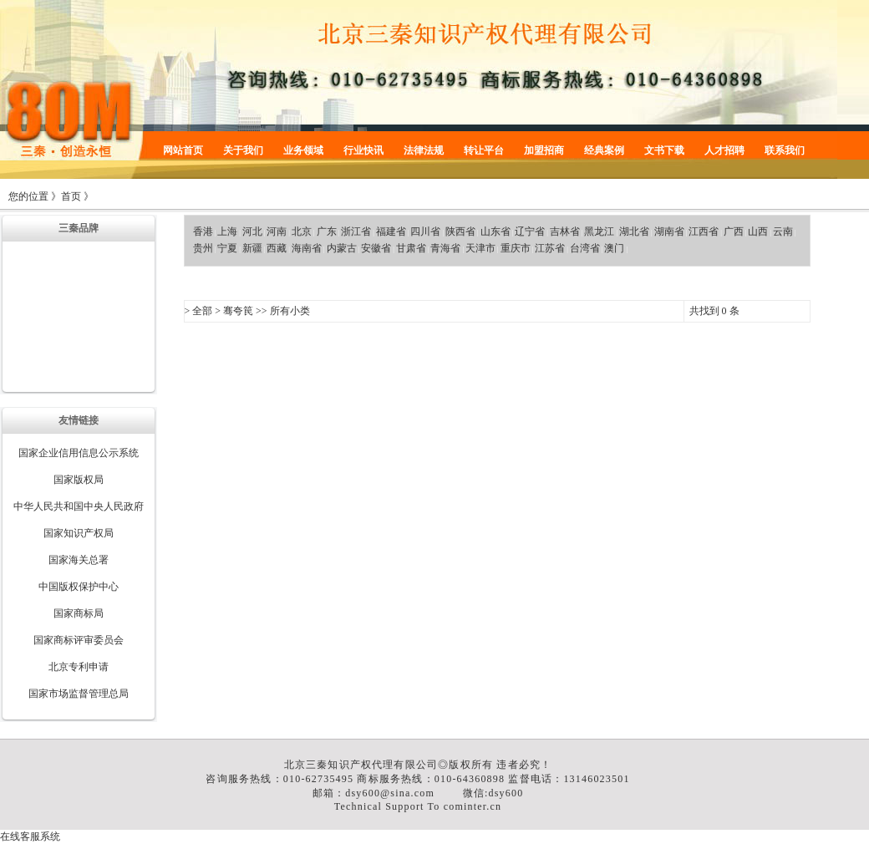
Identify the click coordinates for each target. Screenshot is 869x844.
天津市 (480, 248)
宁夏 (227, 248)
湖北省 (634, 231)
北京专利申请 (78, 667)
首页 (71, 196)
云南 (783, 231)
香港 (203, 231)
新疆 (252, 248)
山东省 (495, 231)
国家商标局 (78, 613)
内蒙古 (342, 248)
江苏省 (550, 248)
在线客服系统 (30, 836)
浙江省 (356, 231)
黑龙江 (599, 231)
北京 (302, 231)
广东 (327, 231)
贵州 (203, 248)
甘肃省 (411, 248)
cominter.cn (473, 806)
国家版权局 (78, 480)
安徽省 (376, 248)
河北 (252, 231)
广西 (734, 231)
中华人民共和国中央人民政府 (78, 506)
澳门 (614, 248)
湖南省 (669, 231)
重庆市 (516, 248)
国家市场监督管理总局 (78, 693)
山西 (758, 231)
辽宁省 (530, 231)
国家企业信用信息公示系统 (78, 453)
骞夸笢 (238, 311)
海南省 (307, 248)
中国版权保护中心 (78, 586)
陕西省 (460, 231)
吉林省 (565, 231)
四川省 (425, 231)
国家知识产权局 (78, 533)
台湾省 (585, 248)
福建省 (391, 231)
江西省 (704, 231)
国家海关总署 (78, 560)
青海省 (445, 248)
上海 (227, 231)
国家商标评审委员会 (78, 640)
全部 (202, 311)
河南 (277, 231)
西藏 (277, 248)
